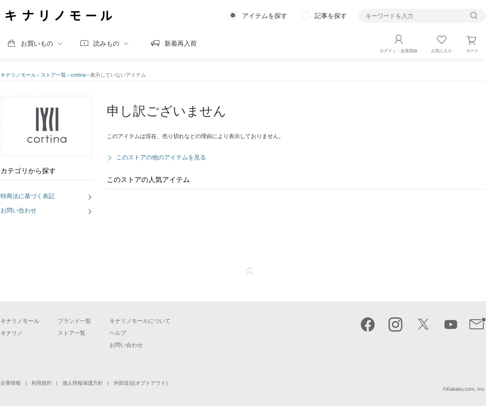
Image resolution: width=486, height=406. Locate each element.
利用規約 (41, 383)
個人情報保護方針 (82, 383)
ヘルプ (117, 333)
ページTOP (250, 271)
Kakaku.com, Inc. (466, 389)
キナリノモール (18, 75)
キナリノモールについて (139, 321)
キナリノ (11, 333)
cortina (78, 75)
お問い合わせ (18, 210)
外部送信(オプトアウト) (141, 383)
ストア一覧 (53, 75)
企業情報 (10, 383)
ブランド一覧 (74, 321)
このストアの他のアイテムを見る (161, 157)
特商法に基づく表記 (27, 196)
